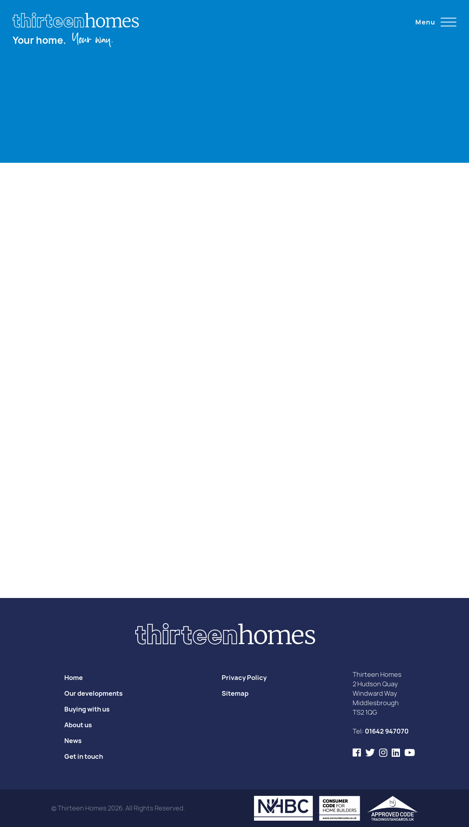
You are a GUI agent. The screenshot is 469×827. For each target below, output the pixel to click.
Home (73, 677)
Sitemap (235, 693)
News (73, 740)
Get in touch (83, 756)
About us (78, 725)
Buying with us (87, 709)
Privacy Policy (244, 677)
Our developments (93, 693)
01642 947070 (387, 731)
